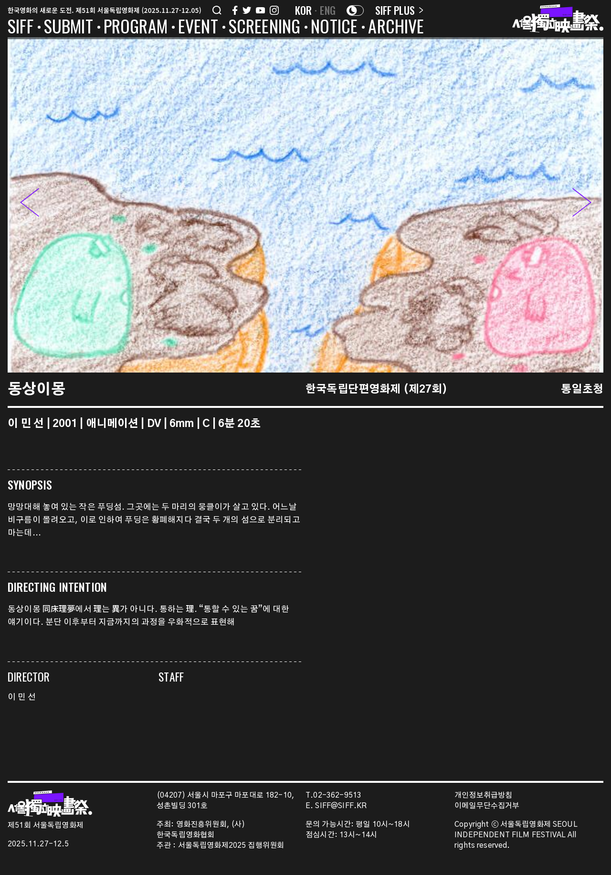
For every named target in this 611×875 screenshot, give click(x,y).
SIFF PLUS (399, 10)
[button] (581, 205)
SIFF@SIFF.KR (341, 806)
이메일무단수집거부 (487, 806)
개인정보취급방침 (483, 795)
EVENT (198, 28)
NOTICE (334, 28)
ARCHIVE (396, 28)
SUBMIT (68, 28)
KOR (303, 10)
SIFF (20, 28)
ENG (328, 10)
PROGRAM (136, 28)
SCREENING (265, 28)
